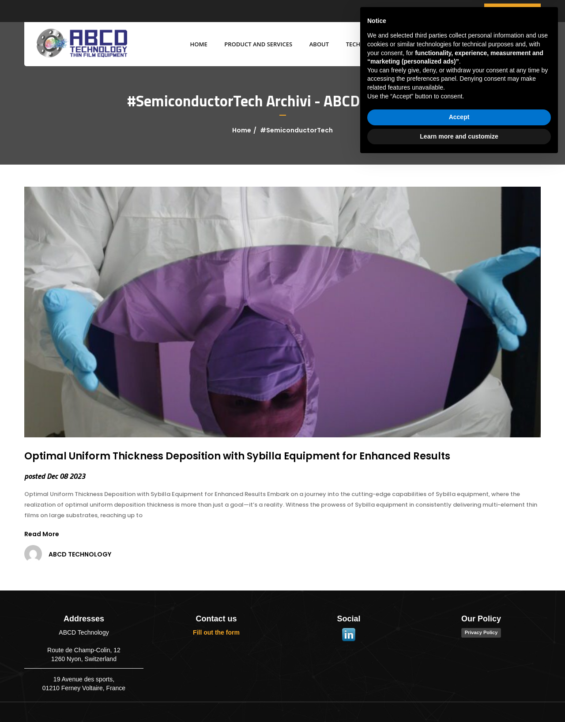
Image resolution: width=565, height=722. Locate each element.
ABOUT (314, 44)
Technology (360, 44)
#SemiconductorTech (296, 130)
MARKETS (409, 44)
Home (193, 44)
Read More (41, 534)
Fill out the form (216, 632)
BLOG (447, 44)
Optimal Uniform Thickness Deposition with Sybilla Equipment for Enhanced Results (237, 456)
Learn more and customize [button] (459, 697)
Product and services (253, 44)
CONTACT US (490, 44)
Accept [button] (459, 678)
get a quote (512, 11)
